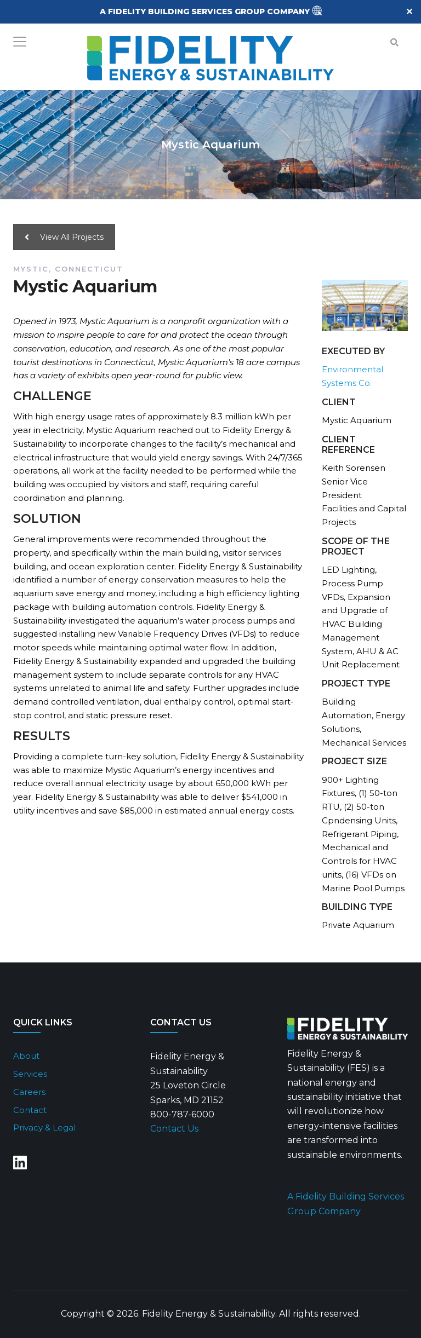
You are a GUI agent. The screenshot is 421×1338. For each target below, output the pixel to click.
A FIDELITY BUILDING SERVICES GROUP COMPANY (206, 11)
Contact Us (174, 1128)
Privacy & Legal (44, 1127)
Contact (30, 1110)
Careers (29, 1092)
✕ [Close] (409, 12)
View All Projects (64, 237)
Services (30, 1074)
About (26, 1056)
